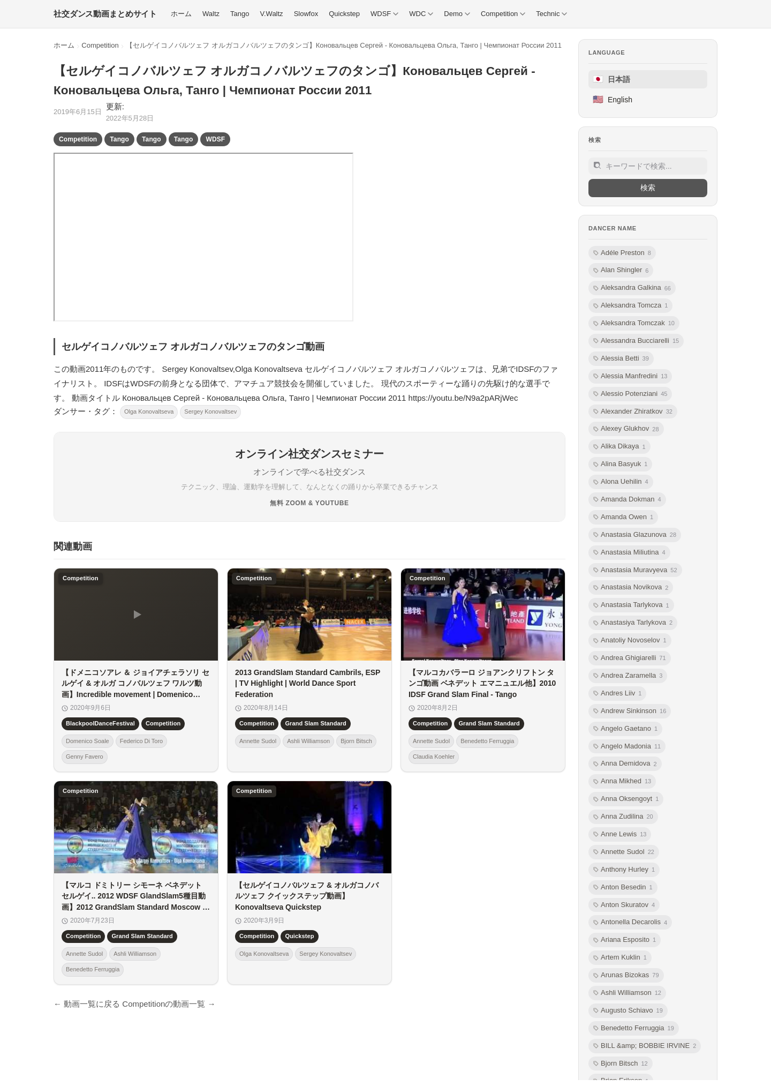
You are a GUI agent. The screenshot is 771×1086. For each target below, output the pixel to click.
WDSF (215, 139)
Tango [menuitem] (239, 14)
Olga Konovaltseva (148, 411)
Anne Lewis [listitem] (619, 834)
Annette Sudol (257, 741)
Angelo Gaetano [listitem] (625, 728)
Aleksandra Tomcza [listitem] (630, 305)
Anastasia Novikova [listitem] (630, 587)
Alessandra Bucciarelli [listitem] (636, 341)
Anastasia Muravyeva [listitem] (635, 570)
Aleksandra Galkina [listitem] (632, 288)
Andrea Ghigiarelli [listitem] (629, 658)
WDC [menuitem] (421, 14)
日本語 (611, 79)
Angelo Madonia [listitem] (627, 746)
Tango (119, 139)
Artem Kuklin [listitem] (620, 957)
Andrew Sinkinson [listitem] (629, 711)
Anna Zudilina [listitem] (623, 816)
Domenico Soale (87, 741)
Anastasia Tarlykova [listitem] (631, 605)
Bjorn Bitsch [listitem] (620, 1063)
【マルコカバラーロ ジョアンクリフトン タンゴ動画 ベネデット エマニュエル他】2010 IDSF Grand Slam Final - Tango (482, 683)
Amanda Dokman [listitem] (627, 499)
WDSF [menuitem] (384, 14)
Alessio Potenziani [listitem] (630, 394)
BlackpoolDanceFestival (100, 723)
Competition (99, 45)
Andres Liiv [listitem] (617, 693)
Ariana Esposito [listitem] (624, 940)
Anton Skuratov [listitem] (624, 905)
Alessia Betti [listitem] (621, 358)
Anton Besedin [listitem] (623, 887)
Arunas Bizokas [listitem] (626, 975)
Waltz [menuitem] (211, 14)
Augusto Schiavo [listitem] (628, 1010)
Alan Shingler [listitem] (620, 270)
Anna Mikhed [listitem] (622, 781)
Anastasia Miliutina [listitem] (629, 552)
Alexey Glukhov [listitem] (626, 428)
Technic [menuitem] (551, 14)
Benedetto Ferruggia (487, 741)
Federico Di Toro (141, 741)
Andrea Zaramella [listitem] (627, 675)
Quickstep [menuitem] (344, 14)
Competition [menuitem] (503, 14)
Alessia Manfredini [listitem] (630, 376)
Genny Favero (84, 756)
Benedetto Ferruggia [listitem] (633, 1028)
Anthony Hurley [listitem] (624, 869)
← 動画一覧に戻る (87, 1003)
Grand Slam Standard (315, 723)
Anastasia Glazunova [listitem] (634, 535)
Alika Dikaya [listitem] (619, 446)
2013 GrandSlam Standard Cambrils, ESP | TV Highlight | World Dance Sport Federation (307, 683)
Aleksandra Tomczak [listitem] (634, 323)
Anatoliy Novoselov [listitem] (630, 640)
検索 (647, 187)
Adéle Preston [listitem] (622, 253)
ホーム (64, 45)
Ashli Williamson (308, 741)
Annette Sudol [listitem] (623, 852)
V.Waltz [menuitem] (271, 14)
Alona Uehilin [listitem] (620, 481)
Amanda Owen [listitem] (623, 517)
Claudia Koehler (434, 756)
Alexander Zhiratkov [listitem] (632, 411)
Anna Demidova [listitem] (625, 763)
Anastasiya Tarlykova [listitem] (632, 622)
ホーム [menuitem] (181, 14)
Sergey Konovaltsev (210, 411)
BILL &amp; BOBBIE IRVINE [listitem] (644, 1046)
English (612, 99)
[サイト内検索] (647, 166)
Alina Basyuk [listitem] (620, 464)
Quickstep (299, 936)
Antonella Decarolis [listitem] (630, 922)
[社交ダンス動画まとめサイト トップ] (105, 14)
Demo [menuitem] (457, 14)
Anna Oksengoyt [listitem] (626, 799)
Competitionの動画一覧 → (168, 1003)
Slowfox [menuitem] (306, 14)
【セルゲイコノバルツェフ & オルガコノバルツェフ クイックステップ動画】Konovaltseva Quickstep (307, 896)
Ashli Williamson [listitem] (627, 993)
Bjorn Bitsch (356, 741)
